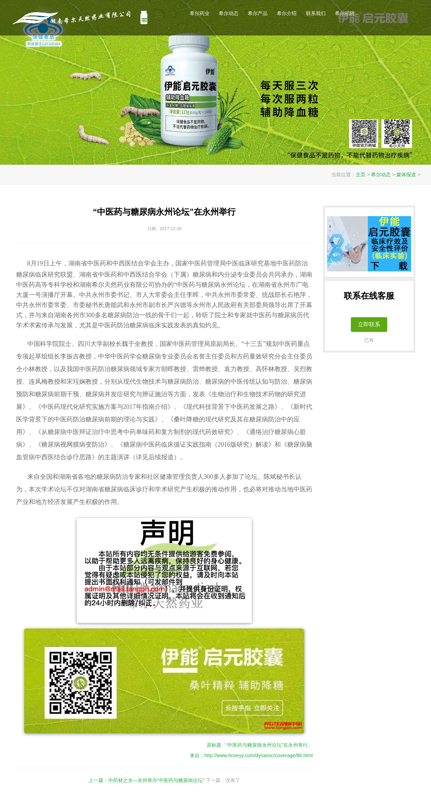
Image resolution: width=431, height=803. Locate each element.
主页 (361, 174)
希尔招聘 (345, 13)
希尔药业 (199, 13)
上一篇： (98, 780)
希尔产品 (257, 13)
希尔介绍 (287, 13)
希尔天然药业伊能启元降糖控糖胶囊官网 (81, 17)
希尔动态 (228, 13)
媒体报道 (406, 174)
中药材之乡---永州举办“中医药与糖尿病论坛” (156, 780)
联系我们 (316, 13)
